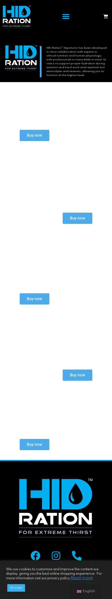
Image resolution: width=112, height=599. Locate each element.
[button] (66, 16)
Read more (82, 578)
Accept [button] (16, 587)
